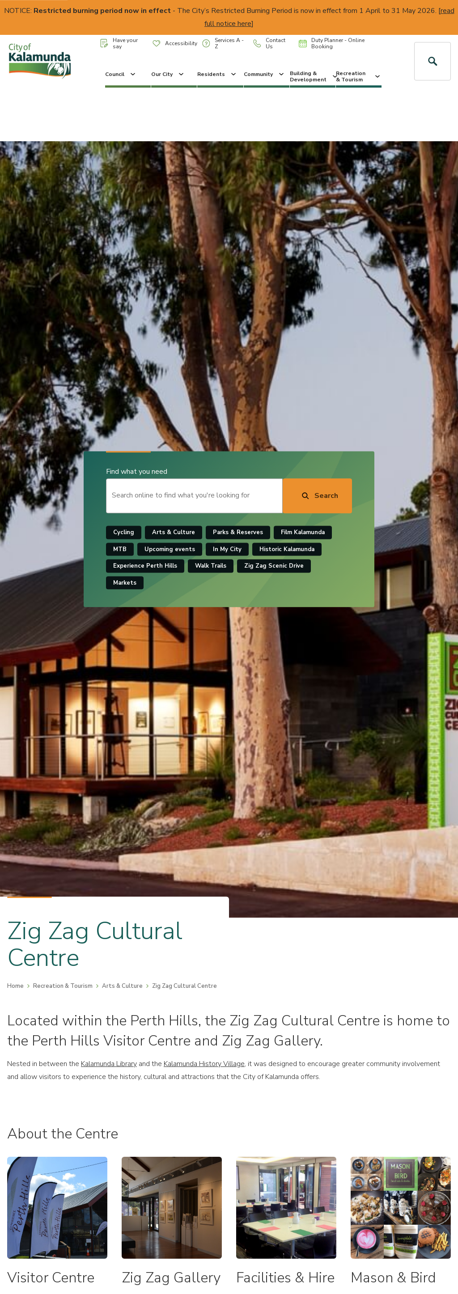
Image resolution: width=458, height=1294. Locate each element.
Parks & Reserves (238, 532)
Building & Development (312, 76)
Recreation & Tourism (359, 76)
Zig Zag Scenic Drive (274, 566)
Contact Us (269, 43)
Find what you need (136, 471)
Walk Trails (210, 566)
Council (121, 74)
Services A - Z (223, 43)
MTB (120, 549)
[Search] (317, 495)
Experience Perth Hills (145, 566)
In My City (227, 549)
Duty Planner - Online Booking (332, 43)
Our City (168, 74)
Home (15, 986)
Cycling (123, 532)
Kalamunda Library (109, 1064)
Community (264, 74)
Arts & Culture (173, 532)
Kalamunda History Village (204, 1064)
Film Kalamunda (303, 532)
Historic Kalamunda (286, 549)
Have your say (119, 43)
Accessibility (175, 43)
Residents (217, 74)
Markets (124, 583)
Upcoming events (169, 549)
